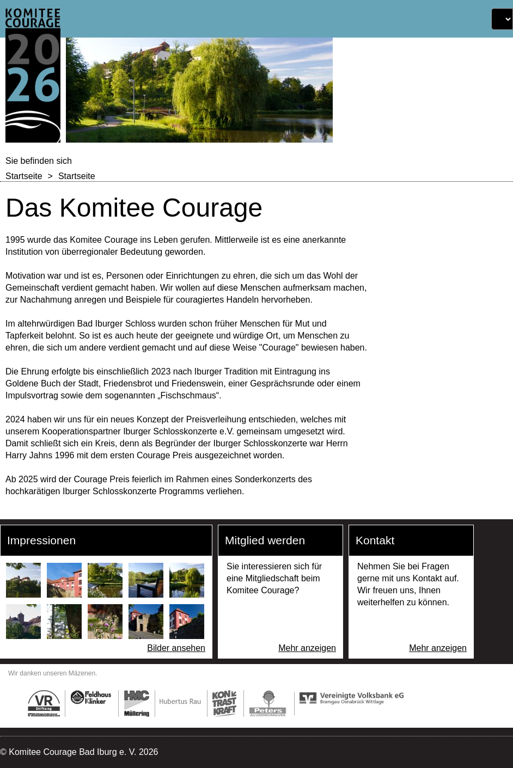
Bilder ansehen (176, 648)
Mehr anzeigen (307, 648)
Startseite (23, 176)
